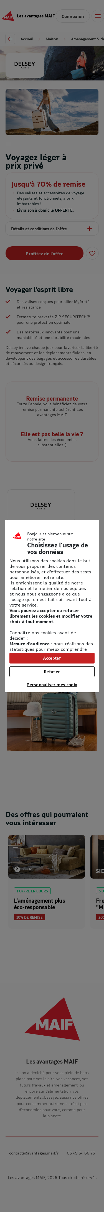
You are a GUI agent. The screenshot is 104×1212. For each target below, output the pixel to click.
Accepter (52, 657)
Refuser (52, 671)
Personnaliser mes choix (52, 684)
